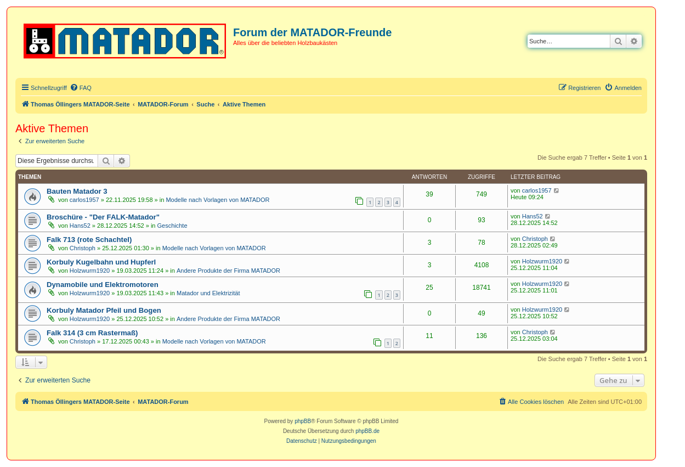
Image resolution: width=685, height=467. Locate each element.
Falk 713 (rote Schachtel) (89, 239)
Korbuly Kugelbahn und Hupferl (101, 262)
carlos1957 (84, 199)
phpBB (303, 421)
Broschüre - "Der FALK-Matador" (103, 217)
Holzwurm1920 (90, 270)
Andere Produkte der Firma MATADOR (228, 270)
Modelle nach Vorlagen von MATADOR (217, 199)
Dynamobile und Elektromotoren (102, 284)
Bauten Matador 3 (77, 191)
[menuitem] (81, 87)
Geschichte (172, 225)
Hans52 (80, 225)
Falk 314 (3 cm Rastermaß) (92, 333)
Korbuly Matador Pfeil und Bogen (104, 310)
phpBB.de (367, 431)
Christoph (82, 248)
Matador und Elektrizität (208, 293)
